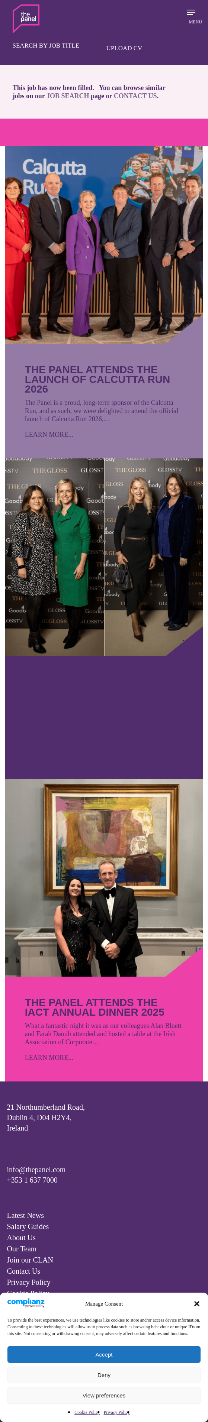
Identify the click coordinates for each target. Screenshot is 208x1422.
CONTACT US (135, 96)
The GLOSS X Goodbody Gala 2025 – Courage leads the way (104, 691)
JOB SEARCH (68, 96)
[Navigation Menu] (191, 16)
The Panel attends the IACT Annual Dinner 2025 (94, 1007)
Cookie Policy (87, 1412)
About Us (21, 1238)
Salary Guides (28, 1226)
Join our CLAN (30, 1260)
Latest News (25, 1215)
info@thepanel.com (36, 1169)
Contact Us (23, 1271)
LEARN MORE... (49, 434)
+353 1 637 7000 (32, 1180)
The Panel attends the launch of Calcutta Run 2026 (97, 379)
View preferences (104, 1395)
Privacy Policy (117, 1412)
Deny (104, 1375)
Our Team (22, 1249)
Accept (104, 1354)
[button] (197, 1303)
